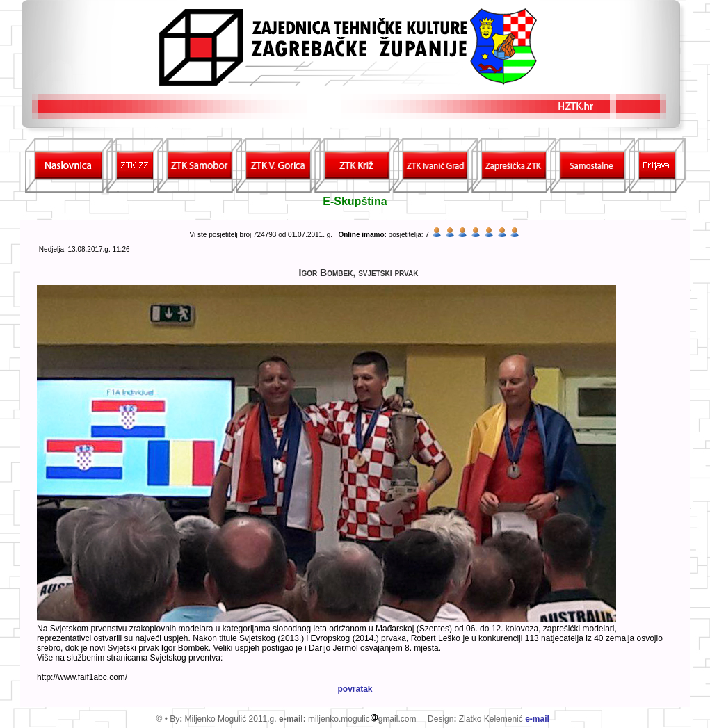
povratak (354, 689)
